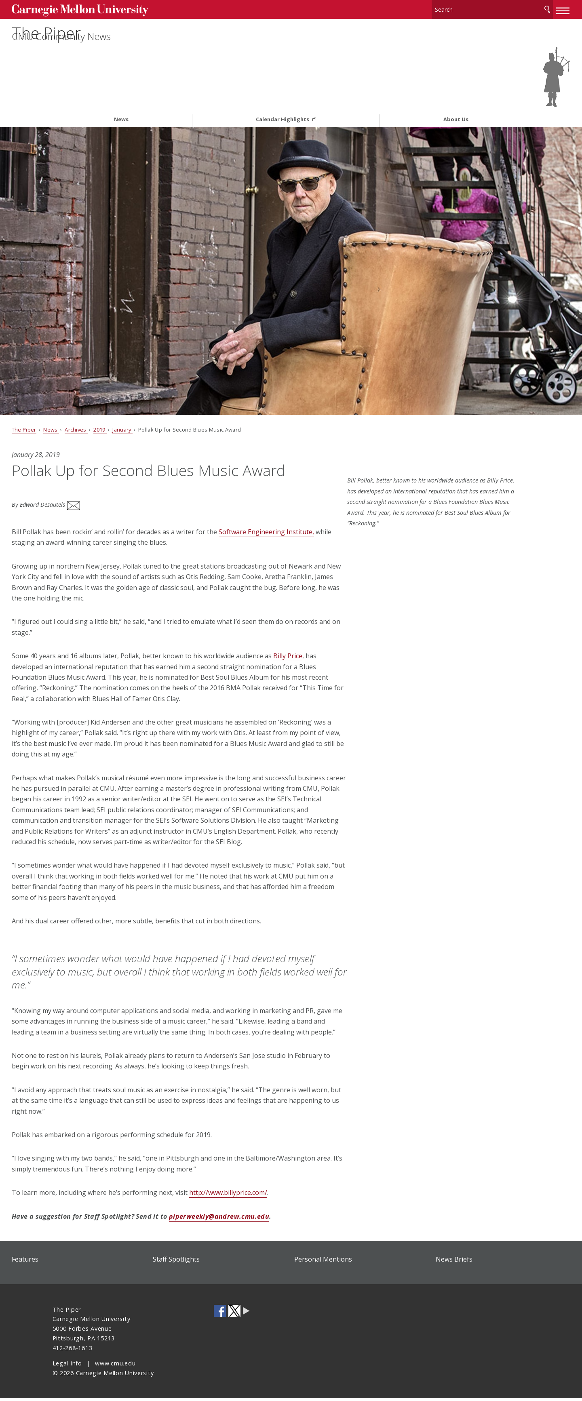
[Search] (452, 8)
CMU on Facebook (220, 1314)
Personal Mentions (323, 1262)
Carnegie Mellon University (113, 8)
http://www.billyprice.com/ (269, 1195)
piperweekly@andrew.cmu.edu (260, 1219)
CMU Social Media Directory (246, 1314)
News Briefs (433, 1262)
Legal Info (67, 1366)
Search (506, 8)
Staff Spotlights (196, 1262)
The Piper (94, 43)
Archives (117, 405)
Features (66, 1262)
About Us (455, 95)
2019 (141, 405)
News (121, 95)
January (163, 405)
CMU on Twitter (234, 1314)
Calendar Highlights (283, 95)
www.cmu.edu (115, 1366)
